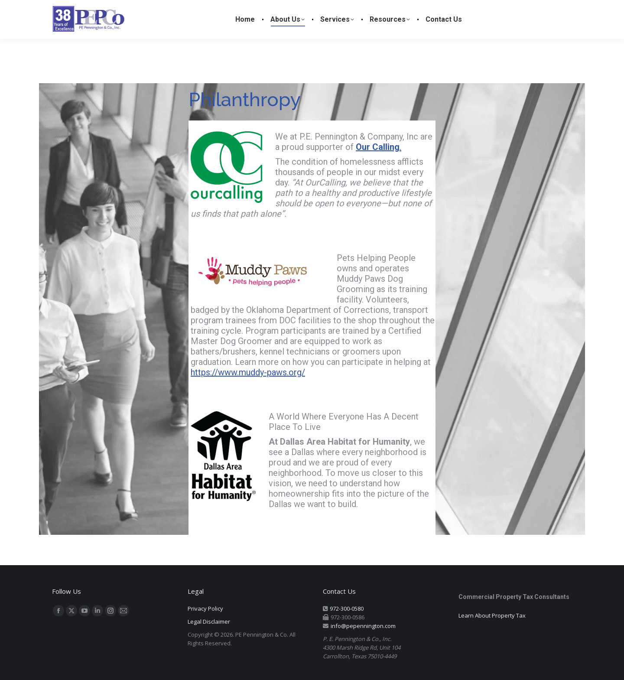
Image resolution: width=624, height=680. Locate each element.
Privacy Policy (205, 608)
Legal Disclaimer (209, 621)
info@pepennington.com (363, 626)
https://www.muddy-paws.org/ (248, 372)
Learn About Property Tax (492, 615)
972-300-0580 (347, 608)
